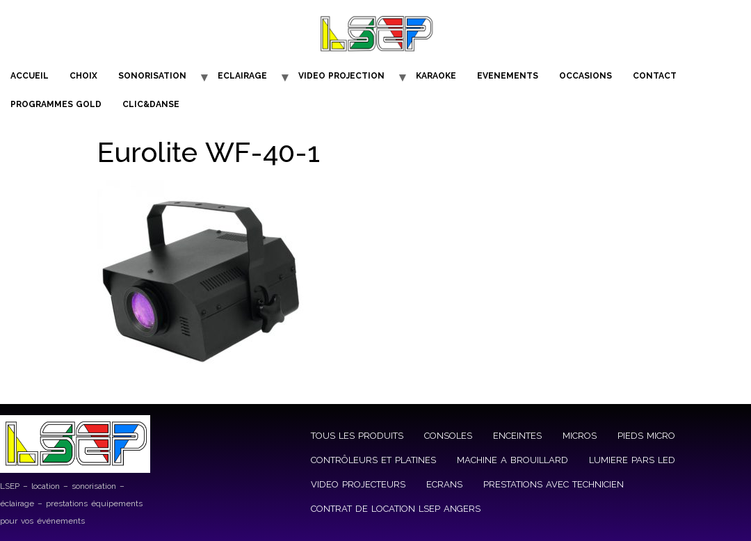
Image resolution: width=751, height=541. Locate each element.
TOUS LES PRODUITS (357, 435)
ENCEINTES (517, 435)
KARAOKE (436, 76)
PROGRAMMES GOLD (56, 104)
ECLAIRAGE (242, 76)
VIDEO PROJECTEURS (358, 484)
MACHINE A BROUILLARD (512, 460)
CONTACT (655, 76)
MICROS (580, 435)
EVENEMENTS (507, 76)
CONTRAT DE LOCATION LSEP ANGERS (396, 508)
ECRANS (444, 484)
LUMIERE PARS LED (632, 460)
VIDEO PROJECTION (341, 76)
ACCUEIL (29, 76)
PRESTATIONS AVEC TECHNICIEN (553, 484)
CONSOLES (448, 435)
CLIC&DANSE (150, 104)
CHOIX (83, 76)
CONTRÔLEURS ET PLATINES (373, 460)
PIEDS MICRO (646, 435)
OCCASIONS (585, 76)
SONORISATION (152, 76)
